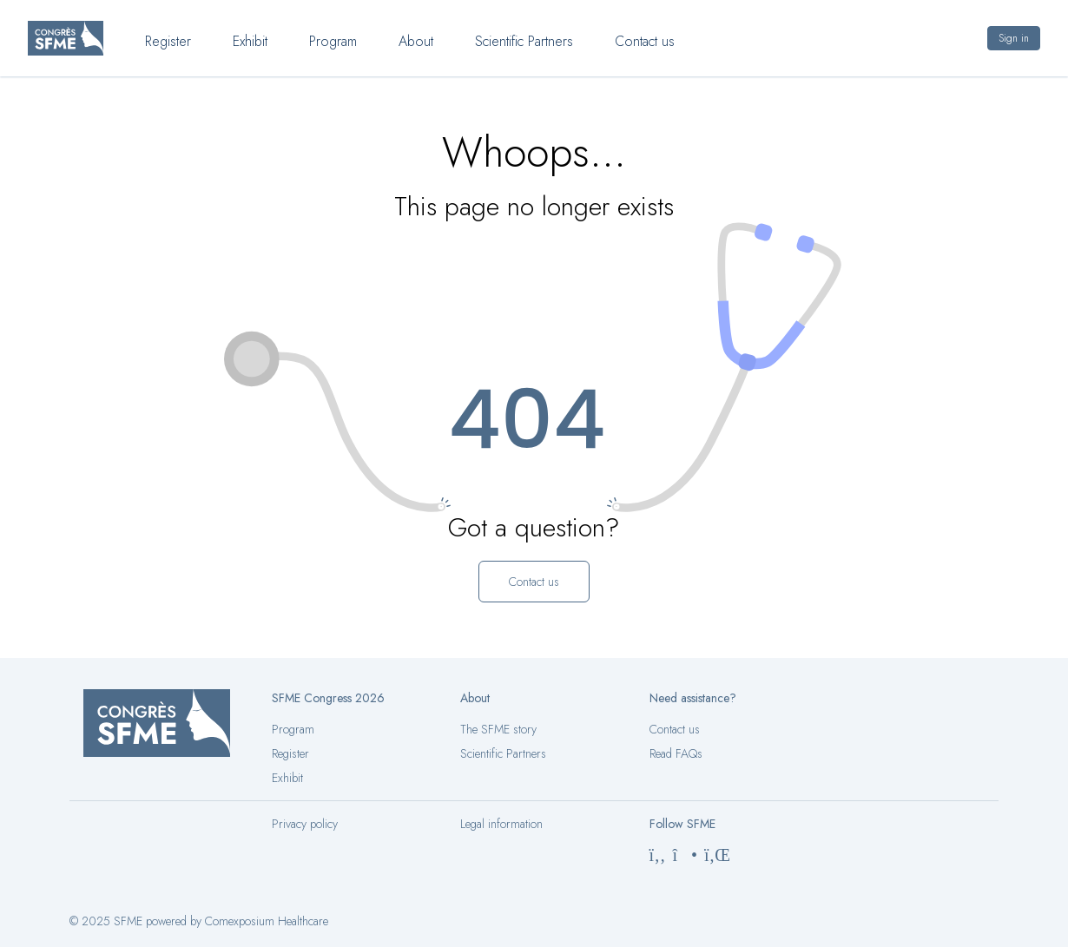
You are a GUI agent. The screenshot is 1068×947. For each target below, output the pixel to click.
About (416, 41)
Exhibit (250, 41)
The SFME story (498, 729)
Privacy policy (305, 823)
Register (168, 41)
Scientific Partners (524, 41)
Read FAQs (675, 753)
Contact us (645, 41)
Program (333, 41)
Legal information (501, 823)
